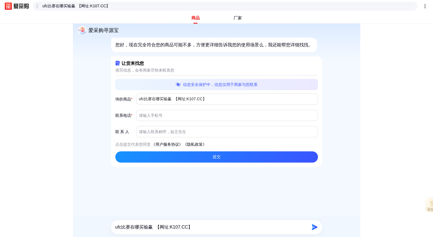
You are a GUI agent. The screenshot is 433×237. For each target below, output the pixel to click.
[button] (216, 157)
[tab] (196, 18)
